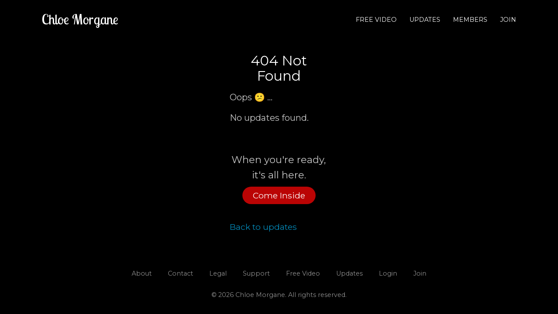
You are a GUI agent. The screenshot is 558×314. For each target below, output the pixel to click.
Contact (180, 273)
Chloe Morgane (80, 19)
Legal (218, 273)
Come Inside (279, 195)
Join (508, 20)
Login (388, 273)
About (142, 273)
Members (470, 20)
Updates (424, 20)
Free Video (376, 20)
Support (256, 273)
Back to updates (263, 227)
